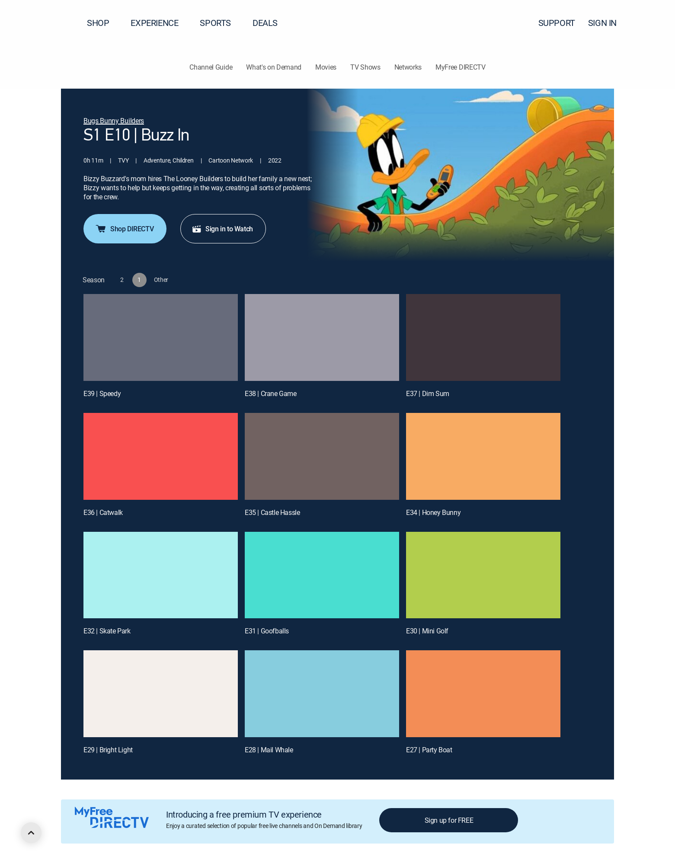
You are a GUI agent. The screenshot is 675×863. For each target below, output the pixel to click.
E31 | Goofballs (267, 631)
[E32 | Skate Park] (160, 575)
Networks (408, 67)
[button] (653, 23)
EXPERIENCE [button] (160, 23)
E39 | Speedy (102, 393)
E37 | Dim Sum (427, 393)
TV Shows (365, 67)
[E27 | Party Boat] (483, 693)
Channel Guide (210, 67)
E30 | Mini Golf (427, 631)
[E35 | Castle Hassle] (322, 456)
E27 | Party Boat (429, 749)
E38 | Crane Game (271, 393)
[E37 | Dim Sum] (483, 337)
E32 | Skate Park (107, 631)
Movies (325, 67)
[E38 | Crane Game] (322, 337)
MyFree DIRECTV (460, 67)
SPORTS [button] (220, 23)
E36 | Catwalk (103, 512)
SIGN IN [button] (607, 23)
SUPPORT (556, 23)
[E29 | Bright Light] (160, 693)
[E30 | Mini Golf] (483, 575)
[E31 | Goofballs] (322, 575)
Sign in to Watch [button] (222, 229)
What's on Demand (273, 67)
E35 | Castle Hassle (272, 512)
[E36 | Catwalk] (160, 456)
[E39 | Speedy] (160, 337)
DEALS (265, 23)
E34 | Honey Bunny (433, 512)
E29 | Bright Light (108, 749)
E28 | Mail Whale (269, 749)
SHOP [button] (103, 23)
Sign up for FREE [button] (449, 820)
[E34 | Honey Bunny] (483, 456)
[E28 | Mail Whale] (322, 693)
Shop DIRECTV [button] (124, 229)
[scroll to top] (31, 833)
